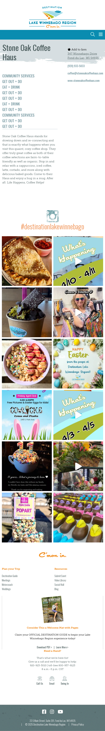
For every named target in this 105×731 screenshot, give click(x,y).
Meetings (6, 580)
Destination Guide (10, 576)
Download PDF (43, 647)
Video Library (60, 580)
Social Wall (59, 585)
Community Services (18, 75)
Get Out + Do (12, 81)
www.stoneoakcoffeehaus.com (84, 80)
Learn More (61, 647)
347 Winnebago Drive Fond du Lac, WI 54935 (83, 56)
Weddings (6, 589)
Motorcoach (7, 585)
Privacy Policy (77, 724)
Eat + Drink (11, 87)
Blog (56, 589)
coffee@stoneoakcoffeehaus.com (85, 73)
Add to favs (77, 49)
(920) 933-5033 (76, 66)
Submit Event (60, 576)
